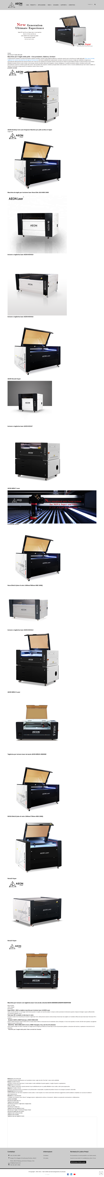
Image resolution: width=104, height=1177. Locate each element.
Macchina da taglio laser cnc (14, 1100)
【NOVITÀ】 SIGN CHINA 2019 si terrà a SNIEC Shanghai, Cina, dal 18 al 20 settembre (32, 1024)
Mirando (14, 1095)
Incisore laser (18, 60)
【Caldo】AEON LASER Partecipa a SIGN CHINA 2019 (23, 1020)
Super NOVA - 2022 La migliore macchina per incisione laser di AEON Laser (29, 1010)
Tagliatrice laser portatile (13, 1102)
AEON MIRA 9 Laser (14, 692)
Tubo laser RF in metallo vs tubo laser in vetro (20, 1015)
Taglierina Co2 (11, 60)
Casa (27, 5)
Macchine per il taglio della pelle (15, 54)
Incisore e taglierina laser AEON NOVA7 (20, 426)
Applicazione (42, 5)
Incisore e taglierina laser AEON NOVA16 (20, 316)
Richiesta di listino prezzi (79, 1162)
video (50, 5)
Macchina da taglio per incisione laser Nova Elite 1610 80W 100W (28, 192)
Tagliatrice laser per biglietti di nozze (16, 1108)
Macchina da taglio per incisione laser (29, 60)
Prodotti (33, 5)
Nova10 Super (12, 878)
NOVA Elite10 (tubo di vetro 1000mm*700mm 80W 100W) (25, 816)
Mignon (14, 1088)
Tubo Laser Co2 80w (89, 58)
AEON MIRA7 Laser (14, 488)
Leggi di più (10, 131)
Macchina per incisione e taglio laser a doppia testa (19, 1103)
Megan (14, 1085)
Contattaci (72, 5)
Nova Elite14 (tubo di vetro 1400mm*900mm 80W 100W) (25, 585)
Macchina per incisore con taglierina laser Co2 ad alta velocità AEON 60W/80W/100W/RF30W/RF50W (39, 1003)
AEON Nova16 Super (14, 379)
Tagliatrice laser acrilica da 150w (15, 1113)
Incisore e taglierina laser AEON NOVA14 (20, 630)
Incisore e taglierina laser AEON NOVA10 (20, 254)
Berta (14, 1081)
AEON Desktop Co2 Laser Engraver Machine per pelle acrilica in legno (30, 130)
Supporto (64, 5)
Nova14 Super (12, 940)
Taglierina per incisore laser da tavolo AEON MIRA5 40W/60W (27, 754)
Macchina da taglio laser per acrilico (16, 1111)
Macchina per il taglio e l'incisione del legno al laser (19, 1109)
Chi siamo (56, 5)
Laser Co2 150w (11, 1105)
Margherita (15, 1091)
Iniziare (9, 53)
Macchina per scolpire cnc (14, 1106)
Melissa (14, 1078)
